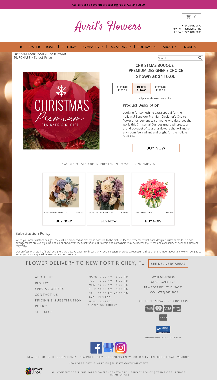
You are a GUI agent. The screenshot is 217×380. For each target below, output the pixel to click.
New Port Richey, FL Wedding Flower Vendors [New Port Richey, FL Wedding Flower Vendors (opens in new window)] (157, 356)
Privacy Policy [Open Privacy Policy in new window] (142, 372)
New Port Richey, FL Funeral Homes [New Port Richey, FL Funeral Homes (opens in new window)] (52, 356)
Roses (51, 47)
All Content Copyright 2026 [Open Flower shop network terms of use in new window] (73, 372)
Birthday (69, 47)
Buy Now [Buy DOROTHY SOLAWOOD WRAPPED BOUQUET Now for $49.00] (108, 221)
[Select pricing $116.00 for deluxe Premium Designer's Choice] (141, 88)
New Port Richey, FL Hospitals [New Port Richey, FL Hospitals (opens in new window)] (101, 356)
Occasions (120, 47)
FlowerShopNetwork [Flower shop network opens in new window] (111, 372)
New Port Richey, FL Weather (89, 363)
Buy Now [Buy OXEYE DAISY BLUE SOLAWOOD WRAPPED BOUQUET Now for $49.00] (64, 221)
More (190, 47)
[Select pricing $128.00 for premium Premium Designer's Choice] (160, 88)
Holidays (147, 47)
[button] (191, 16)
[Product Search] (177, 58)
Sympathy (93, 47)
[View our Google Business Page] (108, 352)
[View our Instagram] (121, 352)
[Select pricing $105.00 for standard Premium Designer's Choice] (122, 88)
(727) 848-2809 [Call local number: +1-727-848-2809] (192, 32)
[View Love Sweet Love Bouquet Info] (153, 192)
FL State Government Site (130, 363)
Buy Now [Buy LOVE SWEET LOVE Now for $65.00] (153, 221)
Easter (34, 47)
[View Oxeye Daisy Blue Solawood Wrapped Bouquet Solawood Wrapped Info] (64, 192)
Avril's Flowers (109, 26)
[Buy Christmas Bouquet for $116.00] (156, 148)
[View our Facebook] (96, 352)
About (170, 47)
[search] (200, 58)
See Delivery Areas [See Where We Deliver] (168, 263)
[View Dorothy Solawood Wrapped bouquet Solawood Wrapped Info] (109, 192)
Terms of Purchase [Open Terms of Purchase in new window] (170, 372)
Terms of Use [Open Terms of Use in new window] (120, 374)
